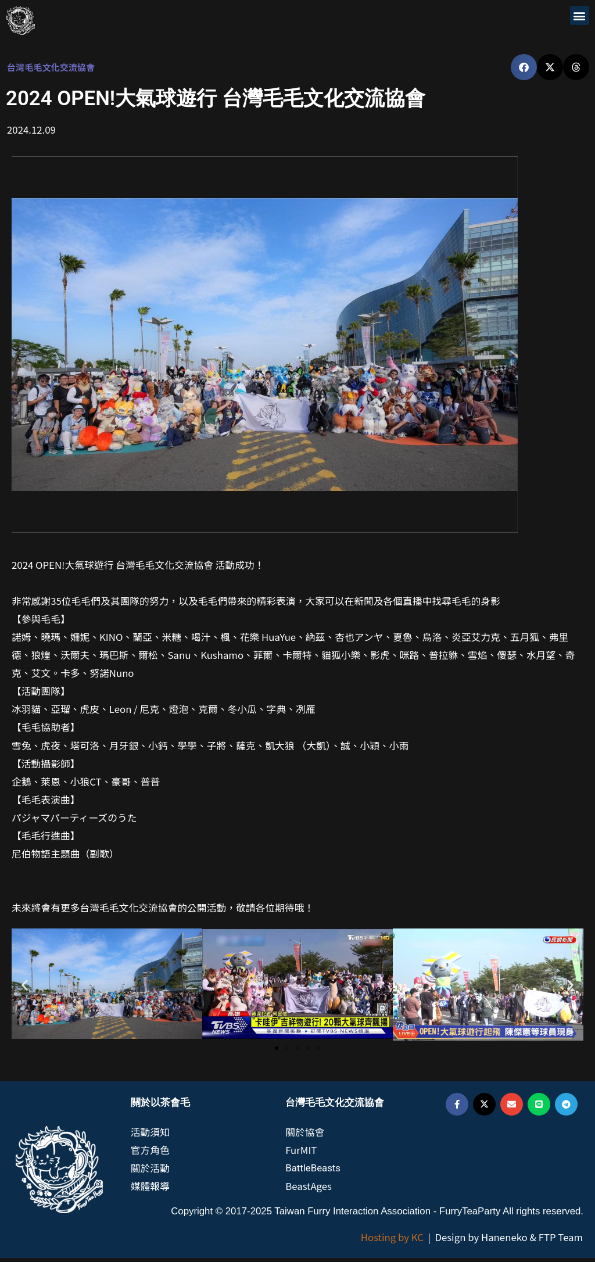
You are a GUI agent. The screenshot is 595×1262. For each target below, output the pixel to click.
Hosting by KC (392, 1241)
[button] (579, 15)
